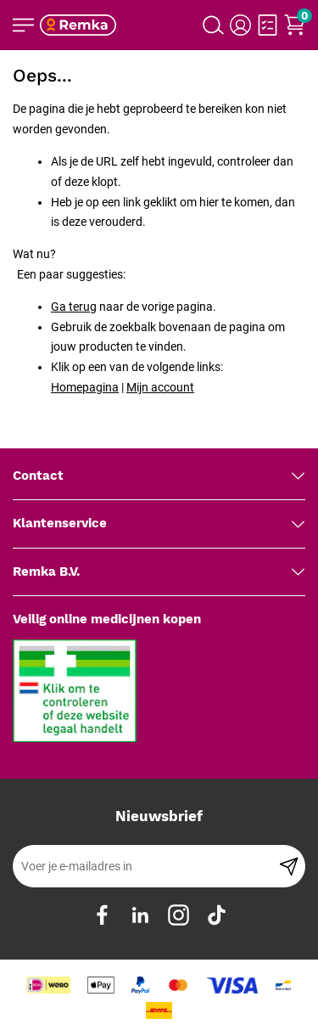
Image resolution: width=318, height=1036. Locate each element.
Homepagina (85, 387)
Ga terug (74, 306)
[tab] (159, 476)
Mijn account (160, 387)
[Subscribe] (288, 866)
